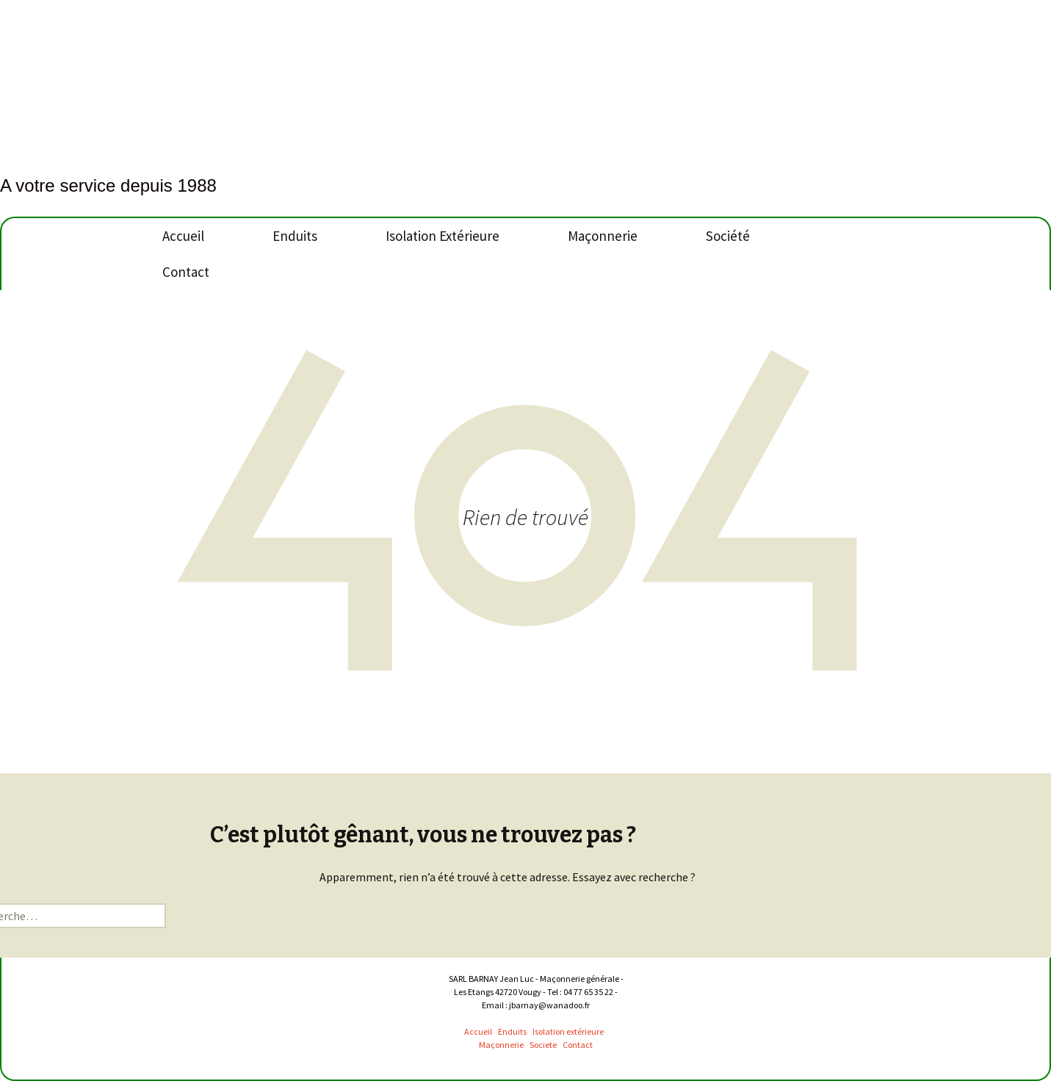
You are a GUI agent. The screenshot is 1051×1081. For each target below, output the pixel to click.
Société (728, 236)
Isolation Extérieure (442, 236)
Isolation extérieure (568, 1031)
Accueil (183, 236)
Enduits (294, 236)
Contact (185, 272)
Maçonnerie (603, 236)
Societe (544, 1044)
